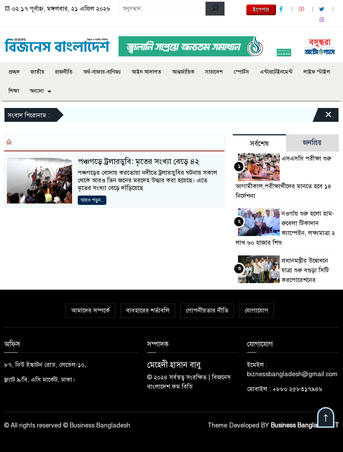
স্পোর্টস (241, 72)
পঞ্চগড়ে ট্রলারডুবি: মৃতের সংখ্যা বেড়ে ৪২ (138, 161)
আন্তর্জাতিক (183, 72)
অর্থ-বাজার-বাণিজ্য (102, 72)
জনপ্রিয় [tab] (312, 142)
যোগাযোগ (256, 310)
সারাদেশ (214, 72)
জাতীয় (37, 72)
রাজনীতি (64, 72)
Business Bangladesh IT (305, 425)
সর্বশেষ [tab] (259, 143)
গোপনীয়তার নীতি (207, 310)
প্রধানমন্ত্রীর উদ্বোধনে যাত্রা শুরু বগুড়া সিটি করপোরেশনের (305, 270)
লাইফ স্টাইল (316, 72)
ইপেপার (261, 9)
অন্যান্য (37, 91)
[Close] (322, 116)
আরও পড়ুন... (92, 200)
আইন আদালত (146, 72)
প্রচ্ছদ (14, 72)
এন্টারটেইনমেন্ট (276, 72)
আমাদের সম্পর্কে (90, 310)
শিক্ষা (14, 91)
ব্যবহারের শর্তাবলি (148, 310)
